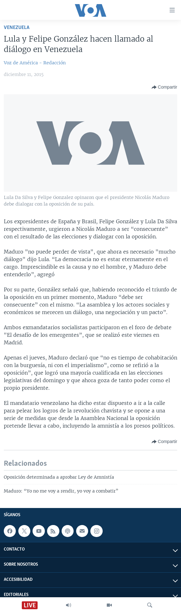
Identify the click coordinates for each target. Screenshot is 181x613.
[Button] (164, 87)
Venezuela (16, 27)
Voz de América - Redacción (35, 63)
